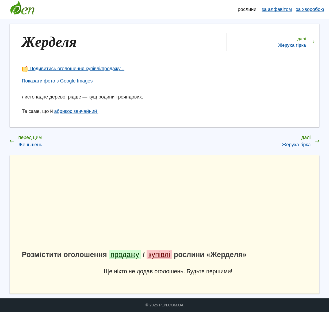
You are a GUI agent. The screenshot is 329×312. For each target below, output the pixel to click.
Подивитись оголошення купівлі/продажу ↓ (73, 68)
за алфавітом (277, 9)
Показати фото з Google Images (57, 81)
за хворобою (310, 9)
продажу (124, 255)
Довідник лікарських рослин (22, 9)
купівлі (159, 255)
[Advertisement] (168, 204)
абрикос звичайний (76, 111)
